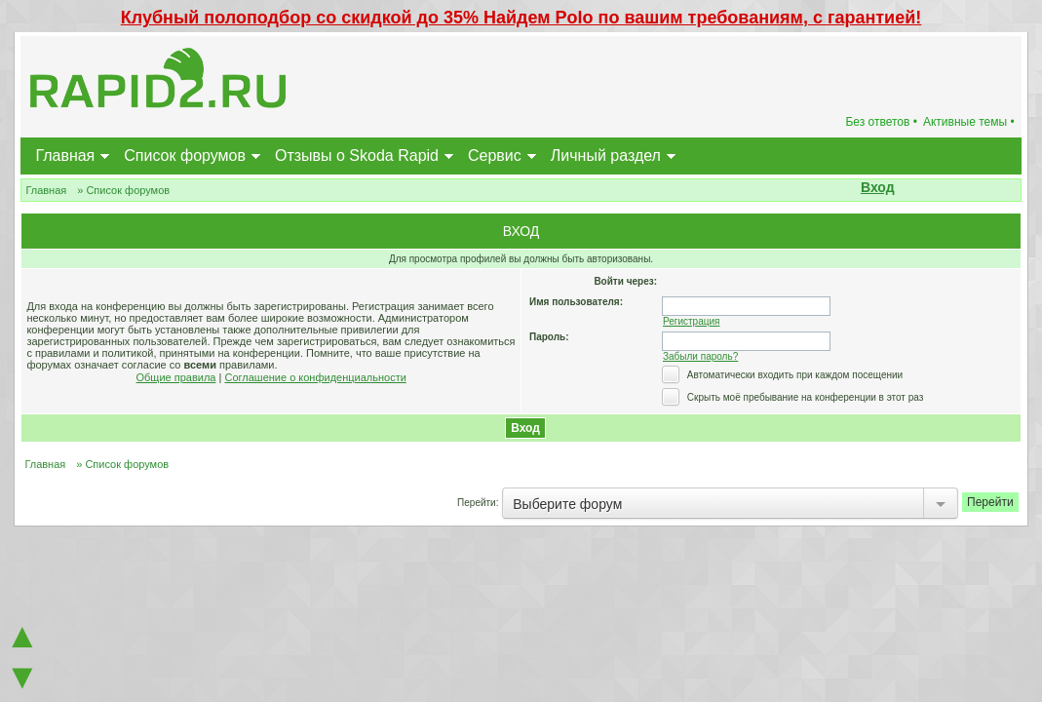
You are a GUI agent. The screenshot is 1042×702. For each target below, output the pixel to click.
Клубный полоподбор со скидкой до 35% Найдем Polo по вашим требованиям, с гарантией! (521, 17)
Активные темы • (969, 122)
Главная (65, 155)
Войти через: (625, 281)
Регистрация (691, 321)
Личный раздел (606, 155)
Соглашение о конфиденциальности (314, 377)
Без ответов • (881, 122)
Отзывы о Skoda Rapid (357, 155)
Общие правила (176, 377)
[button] (905, 189)
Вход (878, 187)
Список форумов (185, 155)
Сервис (494, 155)
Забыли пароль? (700, 356)
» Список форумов (123, 190)
